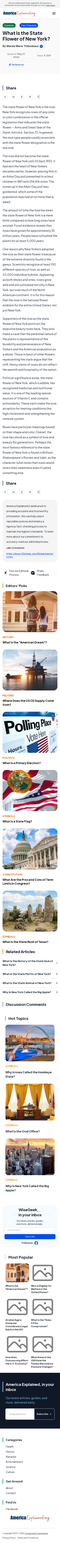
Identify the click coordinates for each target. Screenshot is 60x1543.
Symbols (9, 816)
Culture (10, 1472)
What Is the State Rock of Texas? (25, 942)
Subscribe (30, 1236)
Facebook (12, 1509)
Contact (11, 1493)
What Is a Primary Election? (22, 763)
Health (10, 1446)
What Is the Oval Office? (22, 1131)
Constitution (12, 874)
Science (11, 1467)
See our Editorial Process (16, 572)
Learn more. (50, 5)
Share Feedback (39, 572)
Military (8, 695)
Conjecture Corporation (36, 1533)
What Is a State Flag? (17, 821)
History (8, 637)
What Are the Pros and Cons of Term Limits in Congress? (28, 881)
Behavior (11, 1456)
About (9, 1488)
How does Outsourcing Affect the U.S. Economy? (16, 1360)
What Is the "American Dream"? (25, 642)
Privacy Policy (9, 1538)
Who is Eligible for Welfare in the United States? (41, 1289)
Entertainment (14, 1461)
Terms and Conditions (28, 1538)
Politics (9, 757)
